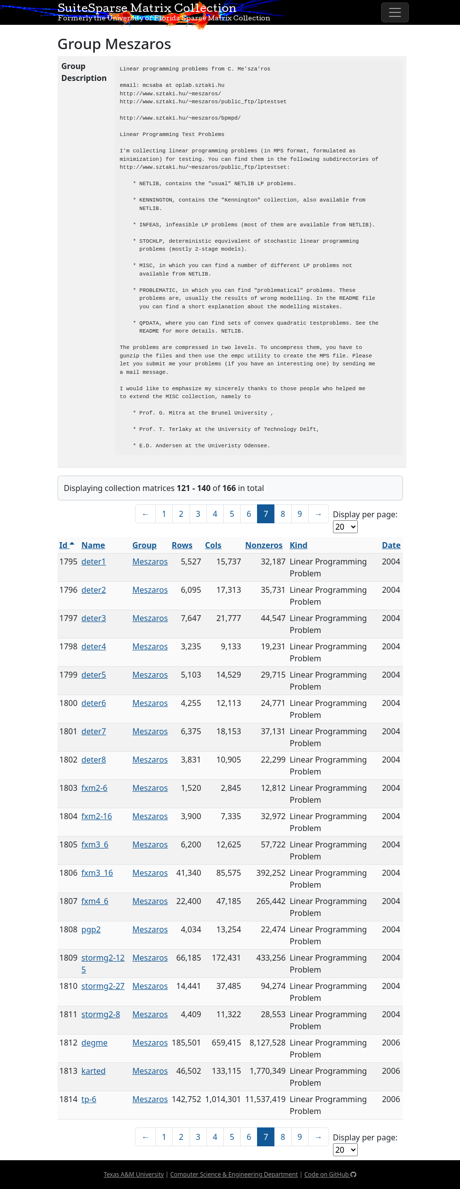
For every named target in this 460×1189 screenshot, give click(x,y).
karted (93, 1070)
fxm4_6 (94, 901)
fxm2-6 (94, 787)
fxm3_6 (94, 844)
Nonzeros (264, 545)
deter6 (93, 703)
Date (391, 545)
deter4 (93, 646)
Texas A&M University (134, 1174)
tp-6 (88, 1099)
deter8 (93, 759)
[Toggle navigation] (395, 12)
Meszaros (150, 561)
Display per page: (365, 514)
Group (144, 545)
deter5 (93, 674)
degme (94, 1042)
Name (93, 545)
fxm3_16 (97, 872)
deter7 (93, 731)
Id (67, 545)
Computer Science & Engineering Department (234, 1174)
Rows (182, 545)
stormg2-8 (100, 1014)
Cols (213, 545)
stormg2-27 (103, 985)
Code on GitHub (330, 1174)
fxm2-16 (96, 816)
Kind (299, 545)
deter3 (93, 618)
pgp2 (91, 929)
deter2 (93, 589)
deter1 (93, 561)
